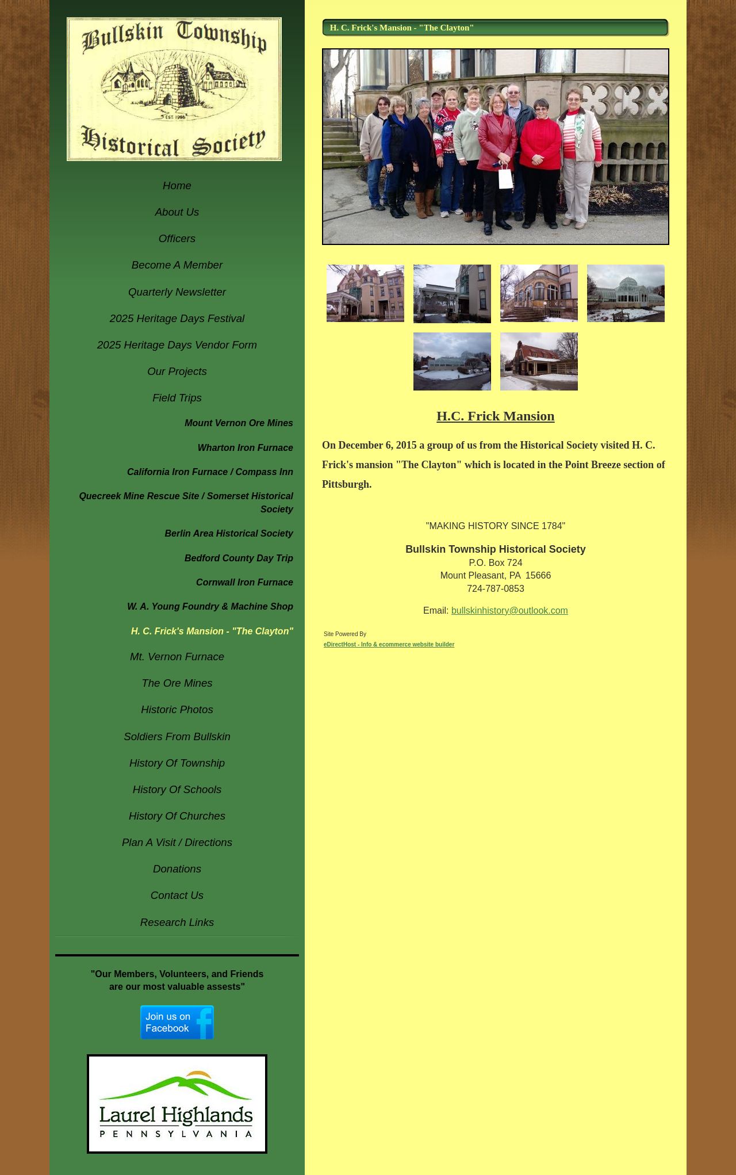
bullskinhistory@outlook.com (509, 610)
